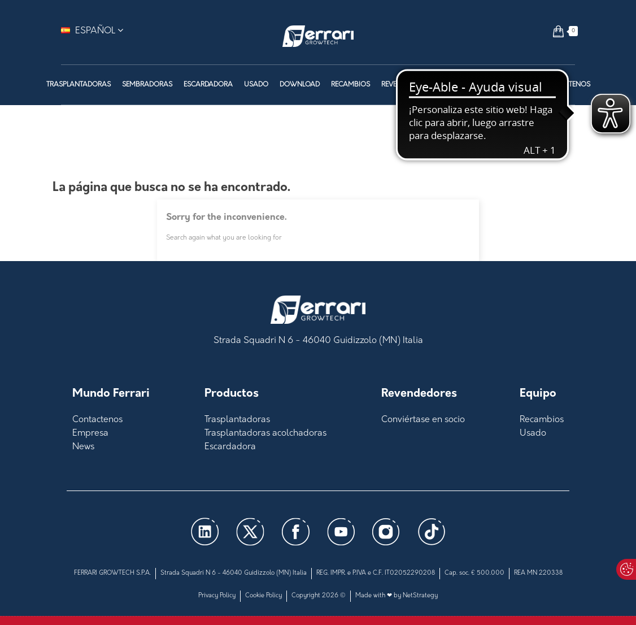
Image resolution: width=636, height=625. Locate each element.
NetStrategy (420, 596)
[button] (558, 31)
